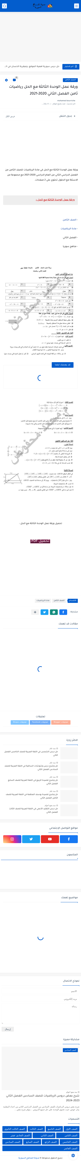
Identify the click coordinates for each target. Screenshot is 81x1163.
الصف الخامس (70, 1142)
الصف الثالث (36, 1129)
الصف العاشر (70, 1148)
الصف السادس (12, 1142)
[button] (63, 612)
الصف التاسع (54, 1129)
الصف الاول (71, 1129)
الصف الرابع (51, 1142)
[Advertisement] (40, 37)
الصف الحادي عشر (20, 1135)
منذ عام (53, 748)
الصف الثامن (70, 80)
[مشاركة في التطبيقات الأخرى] (35, 612)
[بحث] (4, 5)
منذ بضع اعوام (50, 805)
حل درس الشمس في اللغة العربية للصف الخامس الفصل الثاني (31, 753)
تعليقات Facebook (40, 722)
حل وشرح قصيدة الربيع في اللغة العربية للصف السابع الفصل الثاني (33, 782)
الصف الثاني (47, 1135)
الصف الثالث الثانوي (14, 1129)
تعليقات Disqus (20, 722)
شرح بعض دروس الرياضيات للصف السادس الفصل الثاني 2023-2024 (42, 1098)
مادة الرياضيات (69, 229)
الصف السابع (32, 1142)
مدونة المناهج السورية (28, 1158)
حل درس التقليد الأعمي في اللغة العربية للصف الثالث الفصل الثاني (33, 810)
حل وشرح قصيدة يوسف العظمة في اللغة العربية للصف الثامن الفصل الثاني (32, 796)
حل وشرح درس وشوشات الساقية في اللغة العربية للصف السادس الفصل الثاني (31, 768)
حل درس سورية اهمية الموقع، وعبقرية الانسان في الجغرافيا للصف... (31, 66)
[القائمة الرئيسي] (76, 5)
